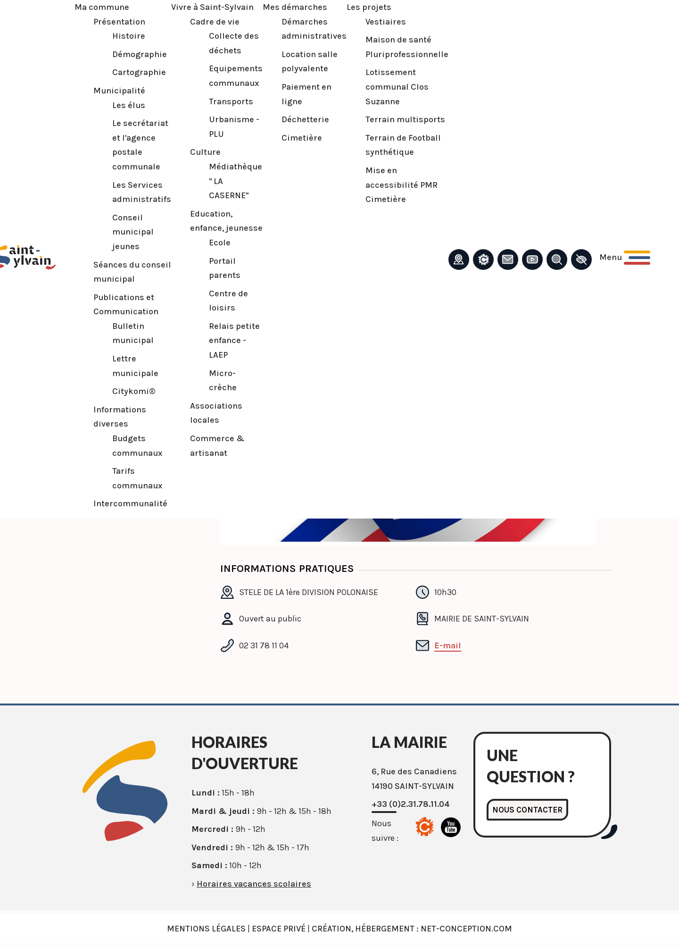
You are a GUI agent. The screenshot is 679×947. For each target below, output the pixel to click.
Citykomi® (128, 391)
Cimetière (296, 138)
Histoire (123, 36)
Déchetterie (300, 119)
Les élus (123, 105)
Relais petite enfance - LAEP (229, 340)
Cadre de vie (209, 22)
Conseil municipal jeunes (128, 231)
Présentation (114, 22)
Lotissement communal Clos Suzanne (391, 86)
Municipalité (114, 90)
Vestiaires (380, 22)
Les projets (363, 7)
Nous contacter (528, 810)
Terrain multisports (400, 119)
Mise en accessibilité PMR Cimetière (396, 184)
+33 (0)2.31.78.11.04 (411, 804)
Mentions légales (206, 928)
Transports (226, 101)
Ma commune (96, 7)
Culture (200, 152)
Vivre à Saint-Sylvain (207, 7)
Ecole (214, 242)
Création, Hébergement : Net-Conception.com (412, 928)
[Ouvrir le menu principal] (619, 257)
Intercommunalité (125, 503)
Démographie (134, 54)
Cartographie (134, 72)
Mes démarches (289, 7)
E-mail (447, 645)
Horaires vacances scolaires (254, 884)
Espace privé (279, 928)
